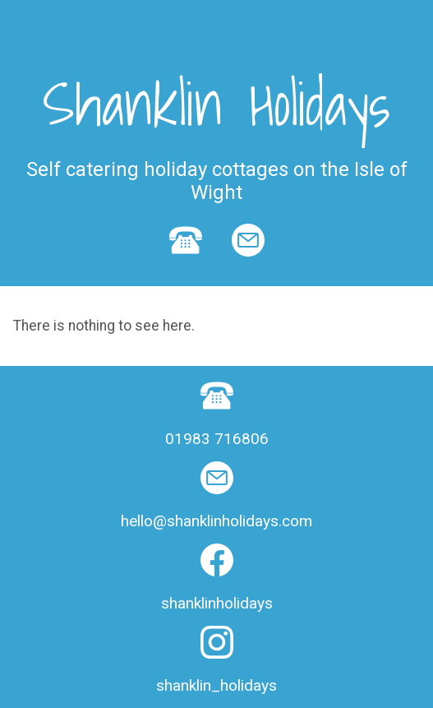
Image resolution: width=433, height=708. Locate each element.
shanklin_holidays (216, 685)
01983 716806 (217, 438)
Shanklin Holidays (216, 103)
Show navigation (216, 20)
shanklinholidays (217, 603)
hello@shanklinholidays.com (216, 520)
